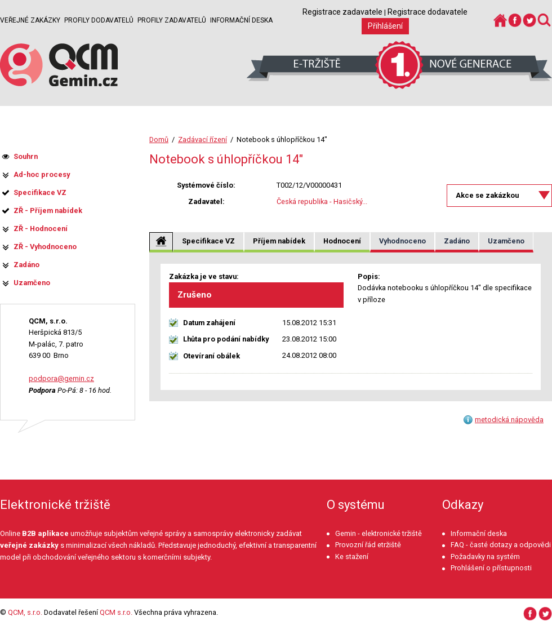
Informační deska (241, 20)
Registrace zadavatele (342, 11)
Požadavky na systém (485, 556)
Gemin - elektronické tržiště (378, 533)
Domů (158, 139)
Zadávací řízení (202, 139)
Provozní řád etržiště (368, 544)
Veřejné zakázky (30, 20)
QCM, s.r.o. (25, 612)
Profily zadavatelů (171, 20)
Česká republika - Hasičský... (322, 201)
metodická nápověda (509, 419)
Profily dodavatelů (98, 20)
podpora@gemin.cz (61, 378)
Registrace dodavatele (428, 11)
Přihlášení (385, 25)
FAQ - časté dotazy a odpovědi (501, 544)
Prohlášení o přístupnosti (491, 568)
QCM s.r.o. (116, 612)
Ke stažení (351, 556)
